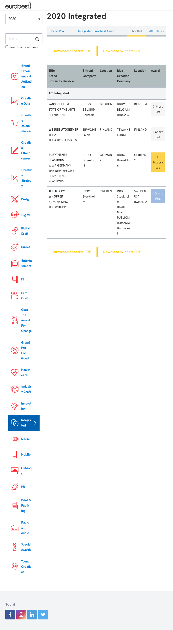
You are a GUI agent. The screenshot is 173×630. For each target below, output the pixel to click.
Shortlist (136, 31)
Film (24, 279)
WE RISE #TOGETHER (63, 130)
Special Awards (26, 547)
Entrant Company (89, 73)
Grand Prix (56, 31)
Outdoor (26, 470)
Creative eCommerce (26, 123)
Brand (53, 76)
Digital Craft (25, 231)
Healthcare (25, 372)
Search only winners (21, 47)
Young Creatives (26, 567)
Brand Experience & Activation (26, 76)
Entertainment (26, 263)
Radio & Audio (25, 528)
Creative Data (26, 101)
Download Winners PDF (122, 51)
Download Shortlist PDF (72, 51)
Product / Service (61, 81)
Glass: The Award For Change (26, 320)
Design (25, 199)
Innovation (26, 406)
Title (52, 71)
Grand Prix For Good (25, 350)
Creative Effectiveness (26, 150)
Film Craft (24, 295)
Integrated (26, 422)
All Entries (156, 31)
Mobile (26, 454)
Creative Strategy (26, 178)
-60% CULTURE (59, 104)
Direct (25, 247)
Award (155, 71)
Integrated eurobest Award (96, 31)
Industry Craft (26, 389)
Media (25, 439)
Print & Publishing (26, 505)
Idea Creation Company (123, 76)
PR (23, 487)
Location (106, 71)
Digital (25, 215)
